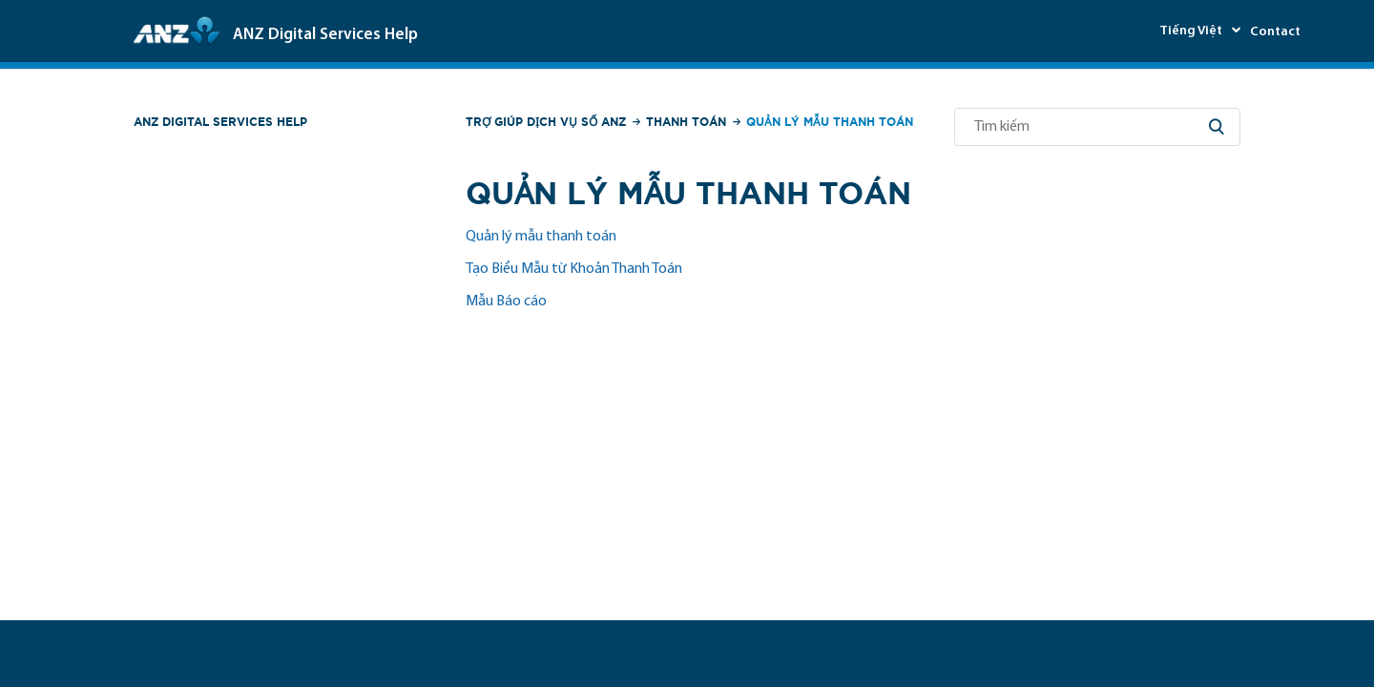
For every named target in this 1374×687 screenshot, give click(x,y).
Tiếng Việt (1192, 31)
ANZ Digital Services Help (220, 121)
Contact (1275, 32)
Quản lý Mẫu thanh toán (829, 121)
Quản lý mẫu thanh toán (541, 236)
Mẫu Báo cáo (506, 301)
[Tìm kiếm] (1097, 127)
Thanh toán (686, 121)
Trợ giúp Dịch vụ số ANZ (546, 121)
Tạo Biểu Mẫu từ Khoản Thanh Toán (574, 269)
